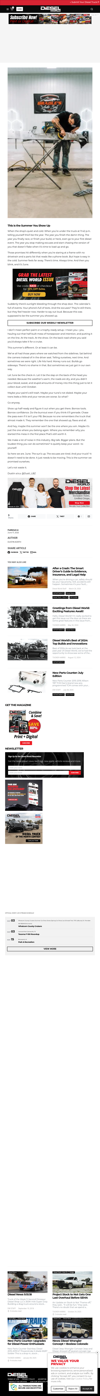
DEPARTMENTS (58, 593)
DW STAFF (56, 690)
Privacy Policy (28, 1379)
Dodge (72, 1272)
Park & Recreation (26, 942)
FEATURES (12, 1318)
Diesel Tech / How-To (60, 597)
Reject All (72, 1389)
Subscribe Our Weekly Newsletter (50, 323)
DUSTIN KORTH (14, 542)
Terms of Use (13, 1379)
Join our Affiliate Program (42, 1382)
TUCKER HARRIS (58, 625)
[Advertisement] (50, 43)
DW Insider (74, 597)
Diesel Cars (57, 1318)
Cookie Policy (82, 1379)
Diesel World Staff (59, 589)
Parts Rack (70, 694)
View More (50, 949)
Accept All (87, 1389)
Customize (58, 1389)
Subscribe (26, 743)
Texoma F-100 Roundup (28, 934)
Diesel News (70, 593)
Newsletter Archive (18, 1382)
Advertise (42, 1379)
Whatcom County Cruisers (30, 926)
